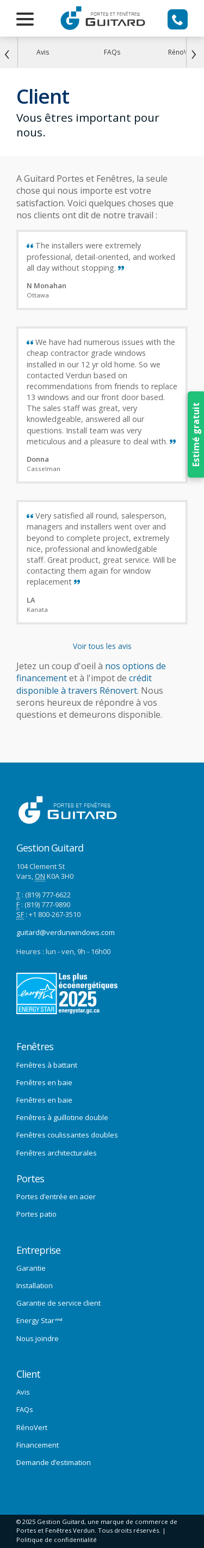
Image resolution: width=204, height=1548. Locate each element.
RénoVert (31, 1427)
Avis (23, 1392)
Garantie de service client (58, 1303)
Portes (30, 1178)
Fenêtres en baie (44, 1082)
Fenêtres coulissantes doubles (67, 1135)
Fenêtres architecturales (56, 1153)
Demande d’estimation (53, 1462)
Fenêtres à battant (46, 1065)
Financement (37, 1445)
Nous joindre (37, 1338)
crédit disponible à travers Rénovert (84, 684)
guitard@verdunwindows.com (65, 932)
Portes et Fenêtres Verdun (55, 1530)
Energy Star (39, 1320)
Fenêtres (34, 1046)
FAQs (24, 1409)
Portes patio (36, 1214)
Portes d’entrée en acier (56, 1196)
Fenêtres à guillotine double (62, 1117)
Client (28, 1374)
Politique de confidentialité (56, 1539)
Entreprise (38, 1250)
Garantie (31, 1268)
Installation (34, 1285)
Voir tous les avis (102, 646)
